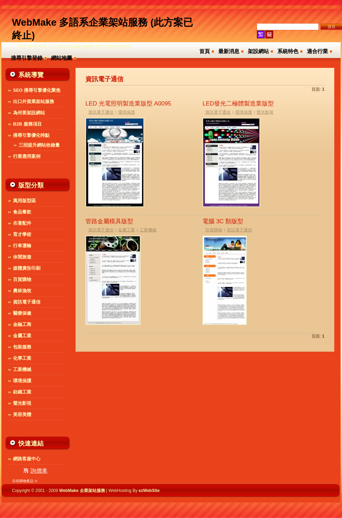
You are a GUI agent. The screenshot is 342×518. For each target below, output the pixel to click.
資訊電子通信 (101, 112)
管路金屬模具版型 (109, 221)
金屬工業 (126, 230)
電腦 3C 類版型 (222, 221)
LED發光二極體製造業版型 (238, 103)
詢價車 (39, 471)
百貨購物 (213, 230)
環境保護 (126, 112)
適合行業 (317, 51)
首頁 (204, 51)
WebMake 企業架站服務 (82, 490)
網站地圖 (61, 58)
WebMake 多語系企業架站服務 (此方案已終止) (102, 29)
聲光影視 (265, 112)
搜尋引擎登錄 (27, 58)
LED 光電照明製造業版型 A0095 (128, 103)
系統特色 (287, 51)
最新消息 (228, 51)
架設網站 (258, 51)
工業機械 (148, 230)
